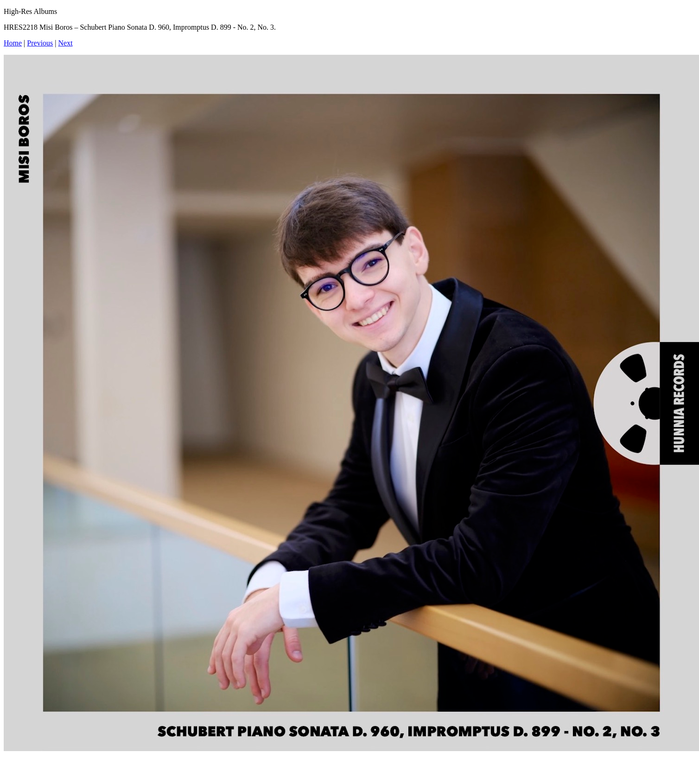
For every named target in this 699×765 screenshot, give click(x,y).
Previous (40, 43)
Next (65, 43)
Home (13, 43)
